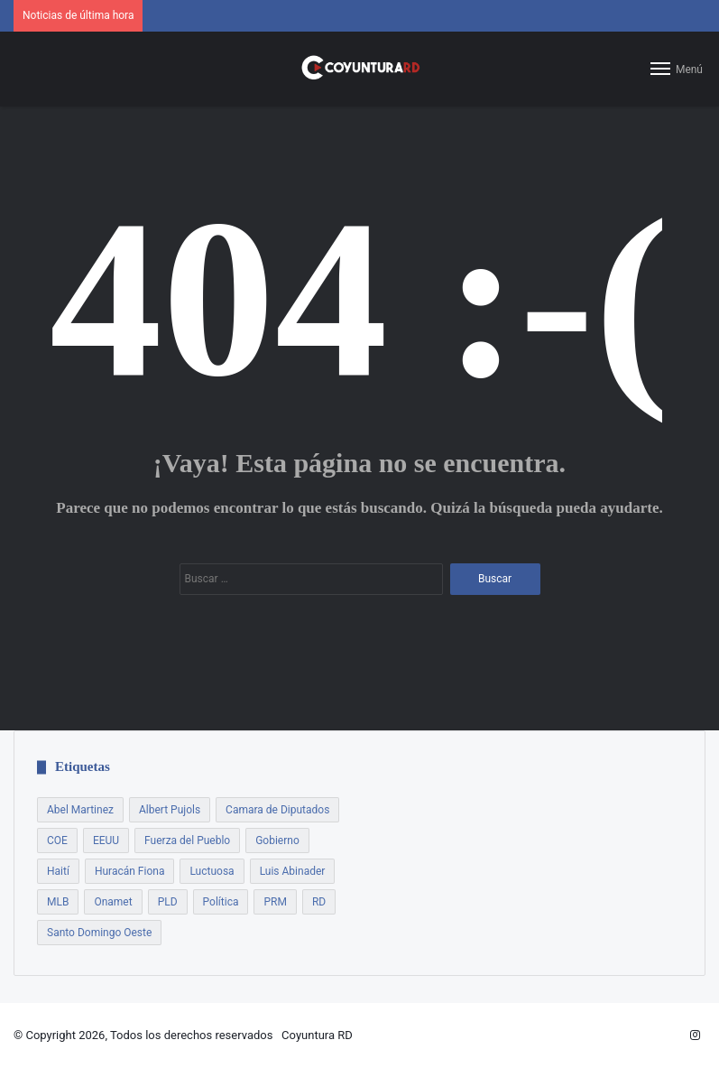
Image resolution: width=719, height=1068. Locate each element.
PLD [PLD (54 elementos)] (168, 902)
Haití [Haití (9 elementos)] (58, 871)
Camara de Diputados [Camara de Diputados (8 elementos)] (277, 809)
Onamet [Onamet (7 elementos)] (113, 902)
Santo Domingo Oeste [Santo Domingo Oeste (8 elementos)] (99, 932)
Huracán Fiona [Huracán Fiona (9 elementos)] (130, 871)
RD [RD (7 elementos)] (319, 902)
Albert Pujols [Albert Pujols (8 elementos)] (169, 809)
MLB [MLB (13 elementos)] (58, 902)
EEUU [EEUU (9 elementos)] (106, 840)
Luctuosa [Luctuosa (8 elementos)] (211, 871)
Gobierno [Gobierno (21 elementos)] (277, 840)
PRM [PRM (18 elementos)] (274, 902)
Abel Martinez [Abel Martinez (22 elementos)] (80, 809)
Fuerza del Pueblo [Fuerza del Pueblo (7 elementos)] (187, 840)
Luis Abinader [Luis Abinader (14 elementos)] (293, 871)
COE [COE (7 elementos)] (57, 840)
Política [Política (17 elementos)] (221, 902)
